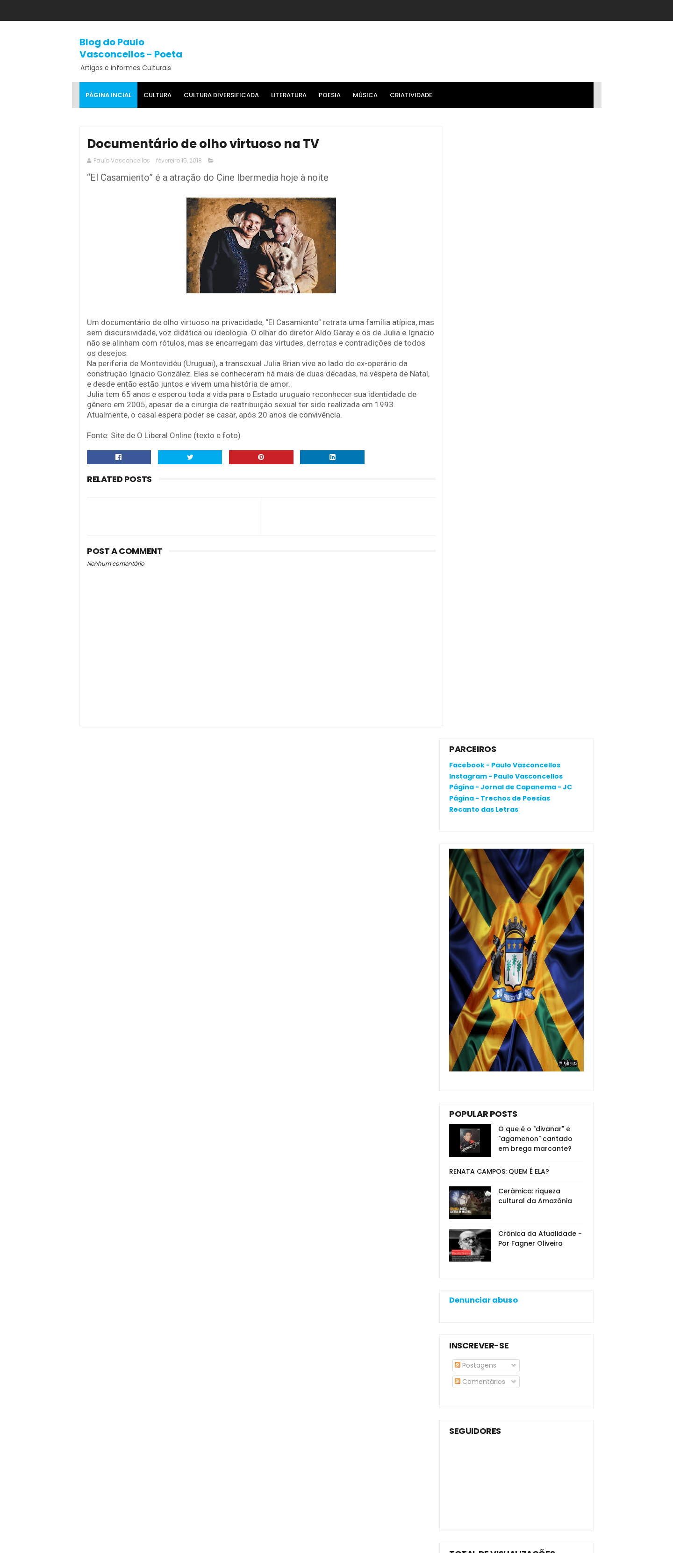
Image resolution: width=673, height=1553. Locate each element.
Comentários (480, 770)
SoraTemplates (137, 1541)
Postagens (475, 754)
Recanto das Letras (483, 198)
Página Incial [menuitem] (108, 95)
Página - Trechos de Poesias (499, 186)
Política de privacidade (486, 1320)
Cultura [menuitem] (157, 95)
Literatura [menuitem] (289, 95)
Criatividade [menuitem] (411, 95)
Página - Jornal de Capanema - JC (510, 175)
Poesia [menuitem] (330, 95)
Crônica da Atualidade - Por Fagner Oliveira (540, 627)
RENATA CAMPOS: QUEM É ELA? (499, 560)
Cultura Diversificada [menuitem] (221, 95)
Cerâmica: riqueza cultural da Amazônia (535, 584)
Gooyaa (222, 1541)
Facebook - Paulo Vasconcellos (504, 153)
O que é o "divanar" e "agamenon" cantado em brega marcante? (535, 527)
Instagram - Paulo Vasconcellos (506, 164)
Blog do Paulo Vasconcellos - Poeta (130, 47)
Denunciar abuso (483, 688)
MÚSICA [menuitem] (365, 95)
